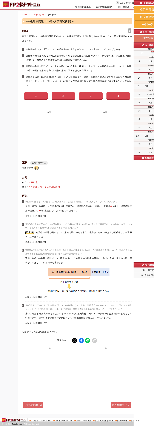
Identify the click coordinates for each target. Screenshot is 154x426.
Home (24, 15)
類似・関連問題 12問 (37, 323)
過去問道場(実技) (104, 7)
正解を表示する (39, 163)
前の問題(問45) (34, 405)
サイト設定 (135, 420)
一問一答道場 (122, 7)
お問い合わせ (122, 420)
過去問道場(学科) (83, 7)
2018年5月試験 (37, 15)
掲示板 (136, 7)
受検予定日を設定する (129, 3)
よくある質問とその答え (104, 420)
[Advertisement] (49, 134)
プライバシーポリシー (63, 420)
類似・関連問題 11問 (37, 297)
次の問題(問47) (120, 405)
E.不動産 (33, 182)
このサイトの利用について (41, 420)
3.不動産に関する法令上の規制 (44, 186)
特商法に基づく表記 (83, 420)
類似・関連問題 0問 (36, 242)
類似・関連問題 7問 (36, 216)
